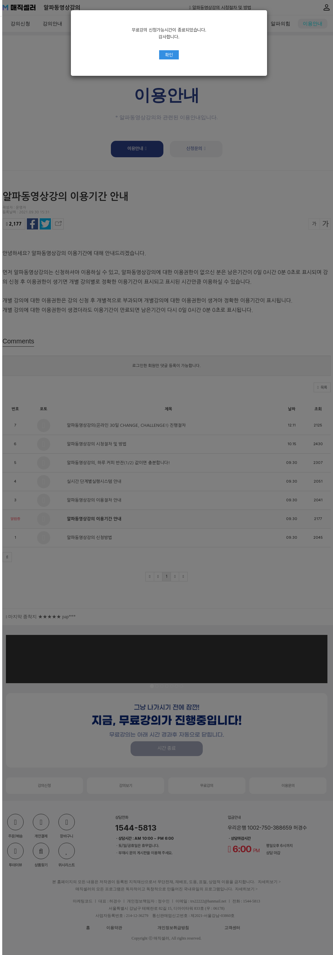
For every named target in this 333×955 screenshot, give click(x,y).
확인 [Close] (167, 54)
